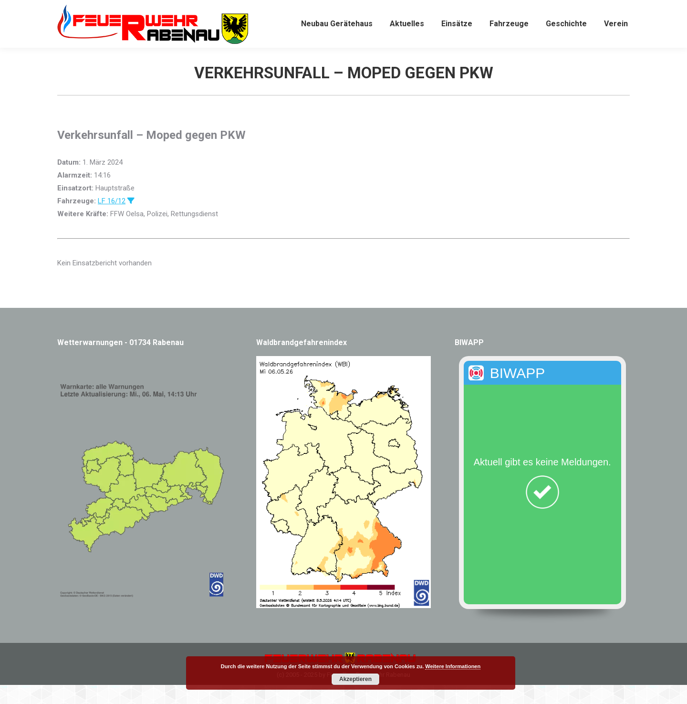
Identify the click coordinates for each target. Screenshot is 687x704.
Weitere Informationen (452, 666)
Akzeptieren (355, 679)
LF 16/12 (111, 220)
